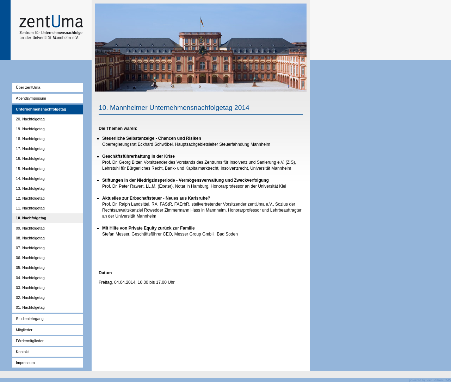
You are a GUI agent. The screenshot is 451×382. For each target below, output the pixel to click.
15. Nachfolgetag (30, 169)
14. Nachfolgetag (30, 178)
